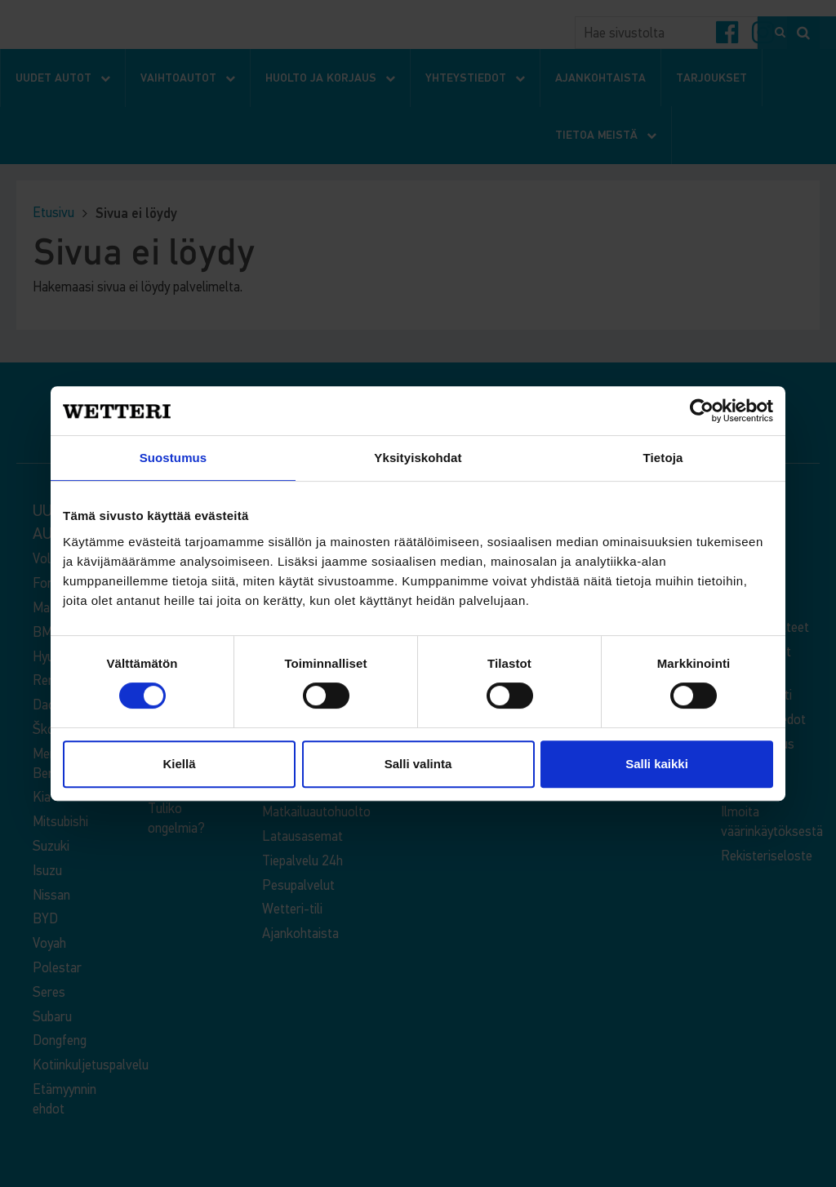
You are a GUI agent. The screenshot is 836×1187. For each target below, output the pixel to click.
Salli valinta (418, 764)
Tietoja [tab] (663, 458)
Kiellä (178, 764)
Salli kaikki (656, 764)
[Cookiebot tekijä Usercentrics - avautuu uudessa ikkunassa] (701, 410)
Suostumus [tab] (173, 458)
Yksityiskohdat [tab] (417, 458)
